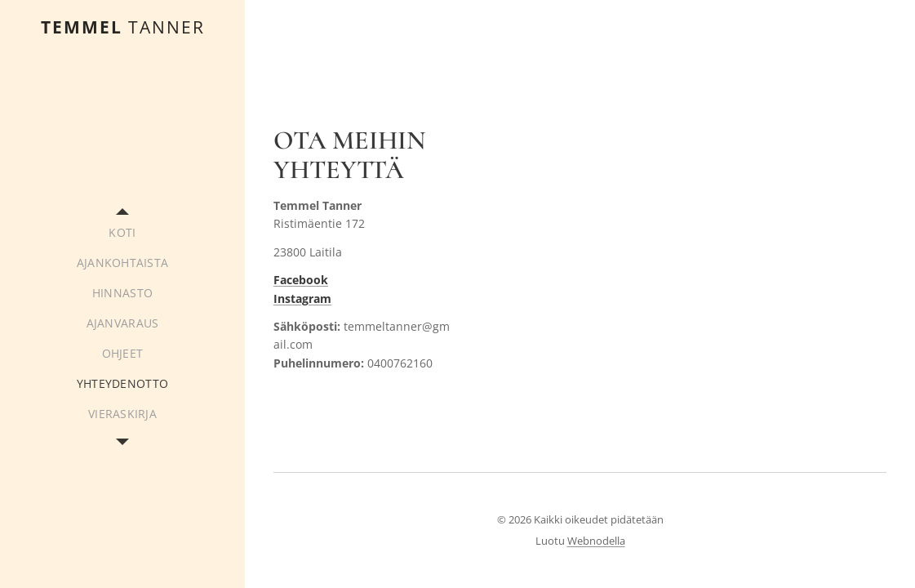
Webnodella (596, 540)
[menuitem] (122, 232)
